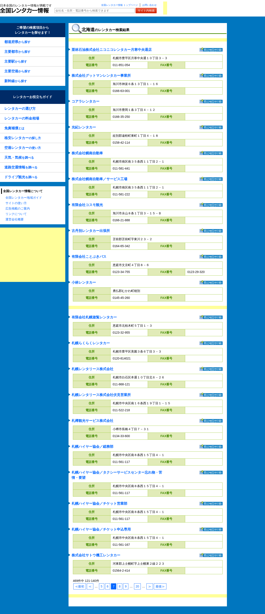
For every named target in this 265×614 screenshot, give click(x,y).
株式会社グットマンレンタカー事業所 (101, 75)
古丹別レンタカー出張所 (91, 231)
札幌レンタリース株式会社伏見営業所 (101, 395)
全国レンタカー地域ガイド (23, 197)
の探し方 (22, 138)
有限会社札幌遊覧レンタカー (94, 317)
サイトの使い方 (16, 203)
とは (14, 128)
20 (137, 586)
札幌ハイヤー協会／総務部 (92, 446)
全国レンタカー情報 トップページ (119, 5)
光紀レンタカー (84, 127)
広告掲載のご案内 (17, 208)
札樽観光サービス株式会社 (92, 421)
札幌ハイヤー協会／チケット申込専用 (101, 529)
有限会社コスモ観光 (87, 205)
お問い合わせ (149, 5)
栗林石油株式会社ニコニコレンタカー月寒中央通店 (112, 50)
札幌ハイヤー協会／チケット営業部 (99, 503)
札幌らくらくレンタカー (91, 343)
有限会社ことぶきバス (89, 256)
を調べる (19, 157)
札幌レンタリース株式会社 (92, 369)
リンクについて (16, 214)
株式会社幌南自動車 (87, 153)
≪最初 (79, 586)
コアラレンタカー (85, 101)
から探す (17, 42)
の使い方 (22, 148)
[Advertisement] (32, 255)
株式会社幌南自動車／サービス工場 (99, 179)
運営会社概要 (14, 219)
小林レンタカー (84, 282)
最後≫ (160, 586)
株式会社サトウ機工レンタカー (96, 555)
